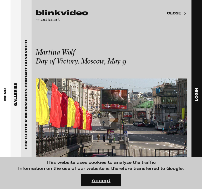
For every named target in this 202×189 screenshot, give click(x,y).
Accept (101, 180)
